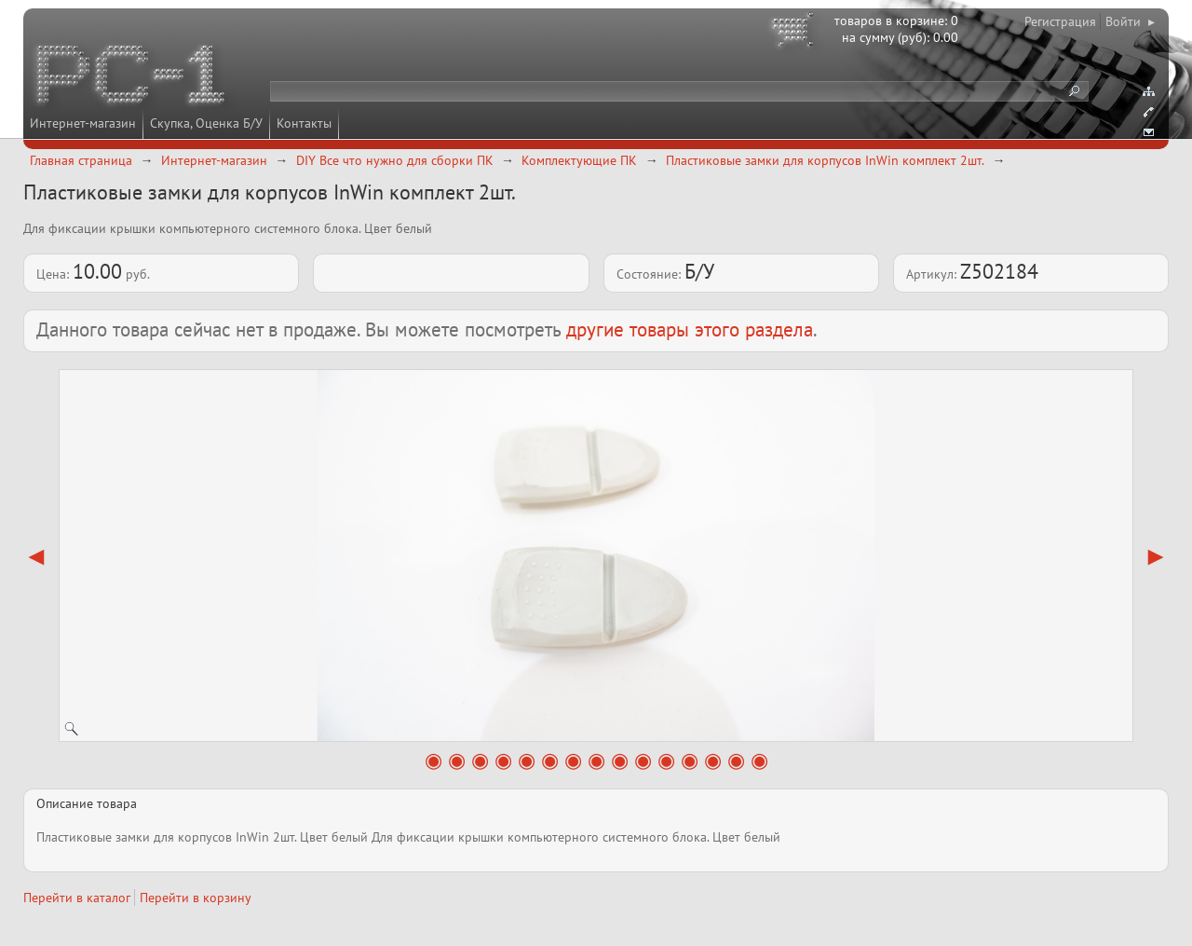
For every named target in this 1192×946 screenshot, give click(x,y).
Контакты (304, 123)
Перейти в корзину (195, 897)
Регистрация (1060, 21)
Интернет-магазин (83, 123)
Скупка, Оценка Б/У (206, 123)
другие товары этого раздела (689, 329)
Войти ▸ (1130, 21)
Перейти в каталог (76, 897)
